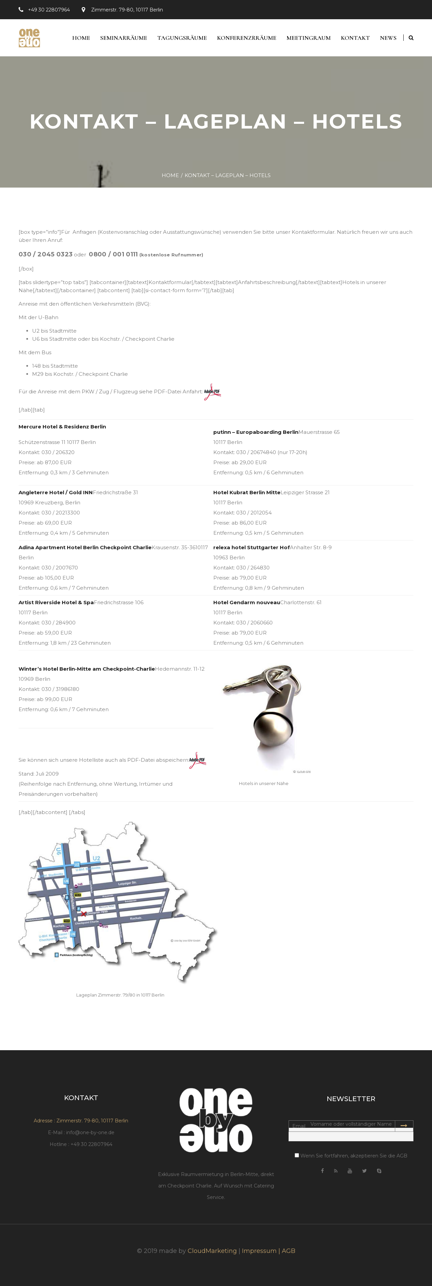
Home (81, 37)
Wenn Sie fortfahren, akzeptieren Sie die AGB (351, 1156)
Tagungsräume (182, 37)
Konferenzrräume (246, 37)
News (388, 37)
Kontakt (355, 37)
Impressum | (262, 1251)
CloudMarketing (212, 1251)
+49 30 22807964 (49, 10)
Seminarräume (123, 37)
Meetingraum (309, 37)
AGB (288, 1251)
